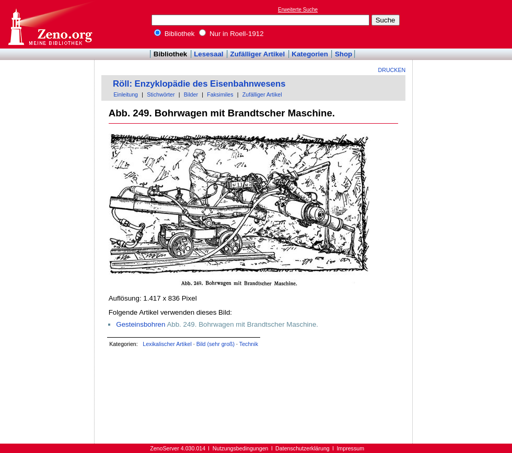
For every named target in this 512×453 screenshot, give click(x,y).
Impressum (350, 448)
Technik (248, 344)
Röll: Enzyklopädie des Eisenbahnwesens (199, 84)
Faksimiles (220, 94)
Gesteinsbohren (140, 324)
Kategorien (310, 54)
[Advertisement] (47, 90)
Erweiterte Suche (298, 10)
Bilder (191, 94)
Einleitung (125, 94)
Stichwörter (160, 94)
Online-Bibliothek (49, 24)
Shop (343, 54)
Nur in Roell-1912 (231, 34)
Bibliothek (174, 34)
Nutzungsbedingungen (241, 448)
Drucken (392, 70)
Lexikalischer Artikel (167, 344)
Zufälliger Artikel (257, 54)
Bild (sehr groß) (215, 344)
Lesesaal (208, 54)
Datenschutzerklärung (302, 448)
